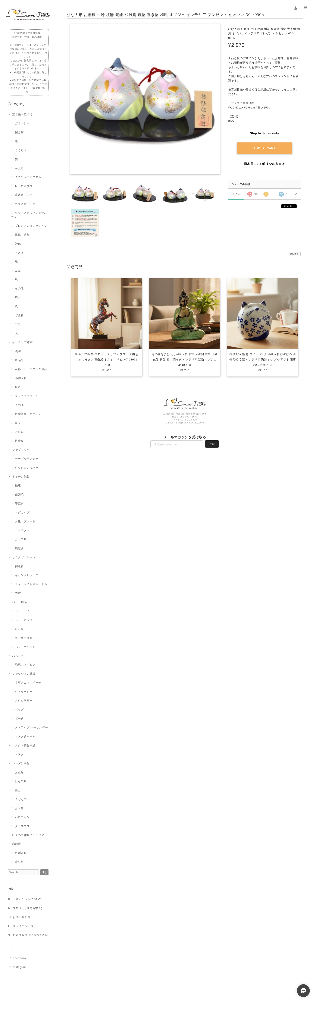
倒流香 (19, 566)
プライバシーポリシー (27, 926)
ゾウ (18, 324)
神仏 (18, 243)
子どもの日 (22, 799)
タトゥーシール (25, 691)
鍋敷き (19, 548)
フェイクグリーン (26, 396)
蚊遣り (19, 440)
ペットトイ (22, 611)
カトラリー (22, 539)
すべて (237, 193)
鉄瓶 (18, 485)
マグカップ (22, 512)
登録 (212, 444)
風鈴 (18, 387)
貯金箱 (19, 315)
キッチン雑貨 (21, 476)
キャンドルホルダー (28, 575)
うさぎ (19, 252)
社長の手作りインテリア (28, 835)
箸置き (19, 503)
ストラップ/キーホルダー (31, 727)
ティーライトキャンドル (31, 584)
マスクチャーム (25, 736)
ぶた (18, 270)
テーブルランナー (26, 458)
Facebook (19, 958)
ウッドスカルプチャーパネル (28, 214)
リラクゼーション (23, 557)
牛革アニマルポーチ (28, 682)
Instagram (19, 967)
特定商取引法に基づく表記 (30, 935)
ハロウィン (22, 817)
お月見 (19, 808)
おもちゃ (18, 655)
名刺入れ (21, 852)
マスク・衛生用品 (23, 745)
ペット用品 (19, 602)
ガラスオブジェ (25, 203)
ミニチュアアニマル (28, 177)
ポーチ (19, 718)
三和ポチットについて (27, 899)
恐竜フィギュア (25, 664)
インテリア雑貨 (22, 342)
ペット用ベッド (25, 647)
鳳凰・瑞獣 (22, 234)
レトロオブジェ (25, 186)
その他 (19, 288)
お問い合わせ (21, 917)
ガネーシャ (22, 123)
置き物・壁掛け (22, 114)
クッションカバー (26, 467)
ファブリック (21, 449)
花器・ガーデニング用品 (31, 369)
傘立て (19, 423)
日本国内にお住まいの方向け (264, 163)
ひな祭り (21, 781)
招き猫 (19, 132)
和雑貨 (16, 843)
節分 (18, 790)
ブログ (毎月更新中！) (27, 908)
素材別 (19, 861)
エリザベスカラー (26, 638)
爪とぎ (19, 629)
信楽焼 (19, 494)
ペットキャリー (25, 620)
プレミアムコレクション (31, 225)
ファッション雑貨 (23, 673)
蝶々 (18, 297)
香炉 (18, 593)
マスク (19, 754)
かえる (19, 168)
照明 (18, 351)
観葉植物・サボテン (28, 414)
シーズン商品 (21, 763)
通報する (294, 254)
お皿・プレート (25, 521)
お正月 (19, 772)
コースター (22, 530)
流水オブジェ (23, 194)
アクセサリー (23, 700)
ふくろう (21, 150)
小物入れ (21, 378)
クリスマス (22, 826)
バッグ (19, 709)
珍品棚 (19, 360)
